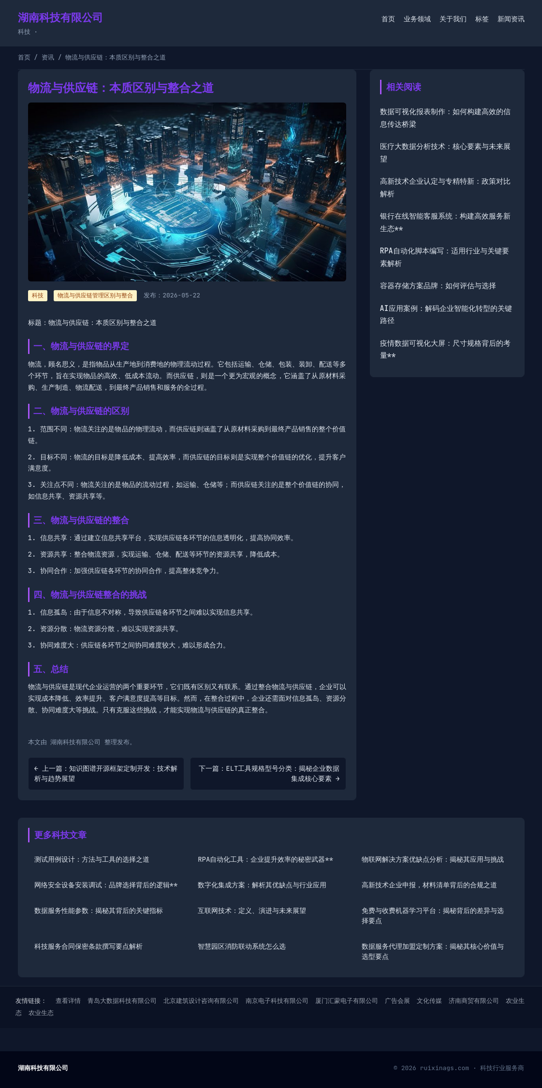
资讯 (48, 57)
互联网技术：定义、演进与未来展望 (252, 910)
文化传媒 (429, 1001)
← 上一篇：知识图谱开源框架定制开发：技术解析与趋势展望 (106, 773)
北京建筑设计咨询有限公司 (201, 1001)
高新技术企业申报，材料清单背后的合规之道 (429, 885)
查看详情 (68, 1001)
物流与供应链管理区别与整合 (95, 295)
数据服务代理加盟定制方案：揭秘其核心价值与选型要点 (433, 951)
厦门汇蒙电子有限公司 (346, 1001)
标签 (482, 19)
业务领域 (417, 19)
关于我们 (453, 19)
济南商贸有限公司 (474, 1001)
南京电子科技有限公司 (277, 1001)
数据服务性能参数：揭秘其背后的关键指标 (98, 910)
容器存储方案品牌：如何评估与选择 (438, 286)
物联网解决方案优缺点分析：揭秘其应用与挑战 (433, 859)
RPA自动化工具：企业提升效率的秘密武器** (265, 859)
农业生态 (41, 1013)
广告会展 (397, 1001)
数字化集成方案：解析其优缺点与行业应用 (262, 885)
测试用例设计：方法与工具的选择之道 (91, 859)
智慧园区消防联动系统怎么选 (242, 946)
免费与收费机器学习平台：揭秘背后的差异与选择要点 (433, 915)
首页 (388, 19)
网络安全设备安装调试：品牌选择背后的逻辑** (106, 885)
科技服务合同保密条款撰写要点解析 (88, 946)
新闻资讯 (511, 19)
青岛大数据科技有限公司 (122, 1001)
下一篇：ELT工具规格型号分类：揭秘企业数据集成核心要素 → (269, 773)
